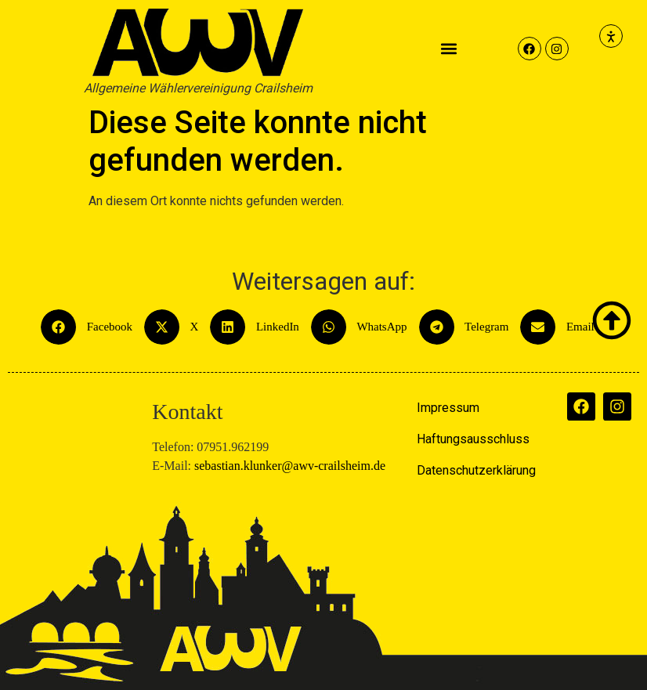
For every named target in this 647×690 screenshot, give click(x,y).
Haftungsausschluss (473, 439)
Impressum (448, 407)
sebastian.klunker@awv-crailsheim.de (289, 465)
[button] (449, 49)
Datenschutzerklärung (476, 470)
